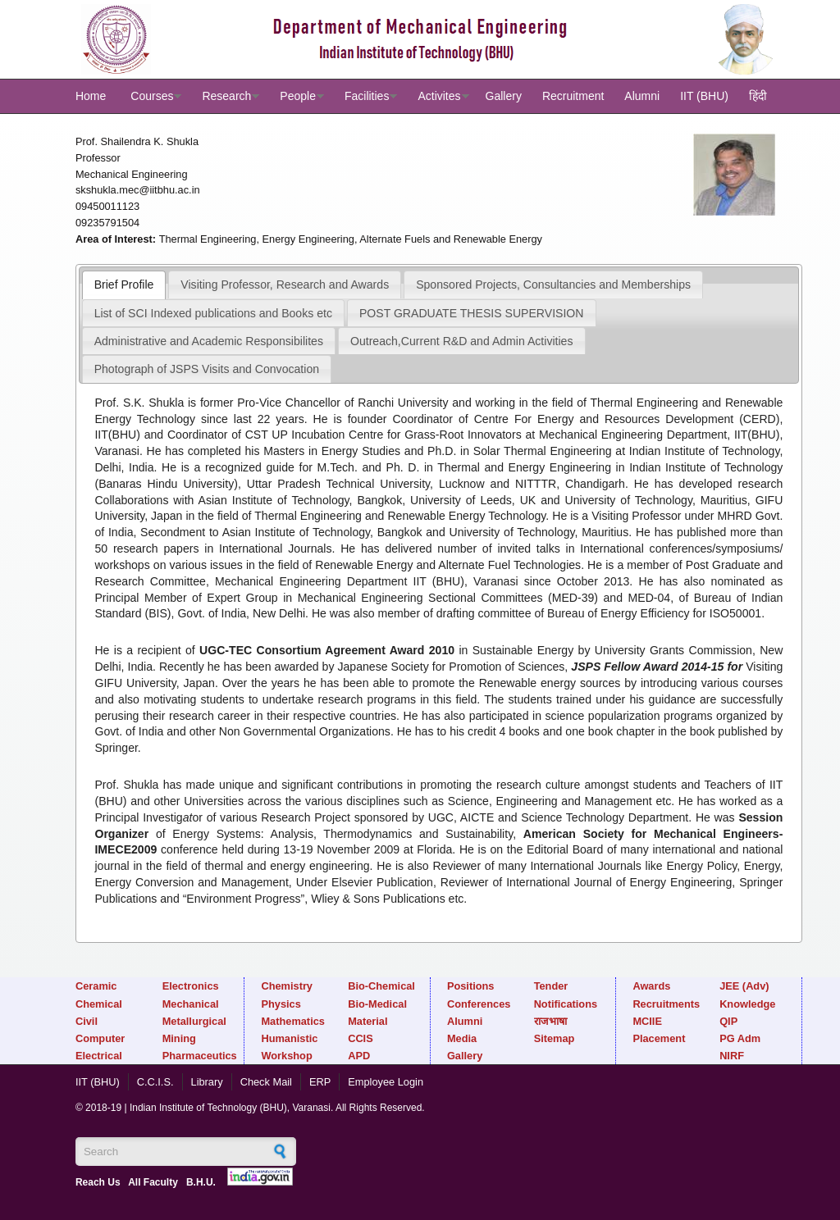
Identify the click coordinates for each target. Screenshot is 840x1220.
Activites (439, 95)
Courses (151, 95)
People (298, 95)
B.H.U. (201, 1182)
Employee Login (385, 1082)
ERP (320, 1082)
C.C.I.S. (155, 1082)
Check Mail (266, 1082)
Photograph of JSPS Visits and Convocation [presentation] (206, 369)
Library (207, 1082)
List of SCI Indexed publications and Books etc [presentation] (213, 313)
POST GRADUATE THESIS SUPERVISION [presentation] (471, 313)
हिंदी (758, 95)
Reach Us (98, 1182)
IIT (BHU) (704, 95)
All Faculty (153, 1182)
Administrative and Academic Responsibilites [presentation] (208, 341)
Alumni (642, 95)
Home (90, 95)
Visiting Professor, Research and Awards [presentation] (284, 284)
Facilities (367, 95)
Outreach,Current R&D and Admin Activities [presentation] (461, 341)
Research (226, 95)
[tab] (124, 284)
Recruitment (573, 95)
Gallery (504, 95)
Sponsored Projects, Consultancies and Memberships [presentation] (553, 284)
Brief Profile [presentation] (124, 284)
